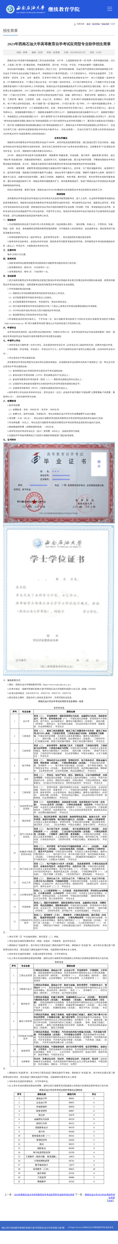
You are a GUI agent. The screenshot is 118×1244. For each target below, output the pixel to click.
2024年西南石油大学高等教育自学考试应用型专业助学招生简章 (44, 1195)
